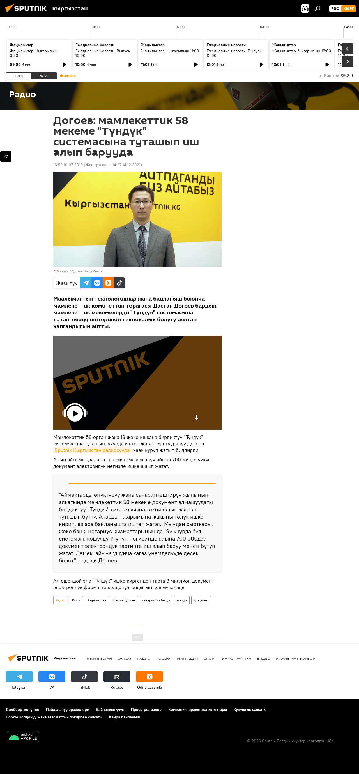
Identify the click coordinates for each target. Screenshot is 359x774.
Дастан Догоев (124, 600)
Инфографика (236, 658)
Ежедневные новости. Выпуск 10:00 (102, 53)
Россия (163, 658)
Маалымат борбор (295, 658)
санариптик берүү (156, 600)
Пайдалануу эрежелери (67, 709)
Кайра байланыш (124, 717)
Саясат (125, 658)
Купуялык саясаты (250, 709)
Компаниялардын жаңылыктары (197, 709)
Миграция (187, 658)
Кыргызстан (96, 600)
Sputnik (62, 271)
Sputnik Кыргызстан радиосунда (92, 450)
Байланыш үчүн (110, 709)
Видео (263, 658)
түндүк (182, 600)
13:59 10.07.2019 (68, 164)
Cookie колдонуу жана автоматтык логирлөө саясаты (54, 717)
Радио (60, 600)
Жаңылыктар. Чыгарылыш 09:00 (34, 53)
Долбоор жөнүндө (22, 709)
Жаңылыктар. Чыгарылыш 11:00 (170, 50)
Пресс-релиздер (146, 709)
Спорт (210, 658)
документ (201, 600)
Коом (76, 600)
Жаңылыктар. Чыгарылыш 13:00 (301, 50)
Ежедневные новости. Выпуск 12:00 (234, 53)
